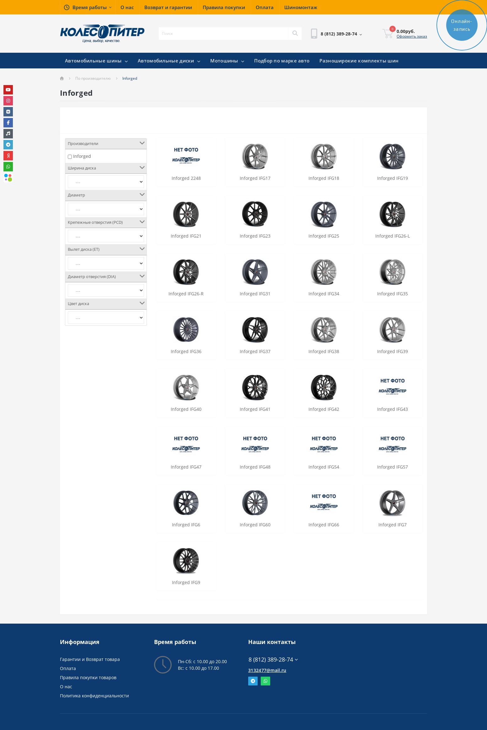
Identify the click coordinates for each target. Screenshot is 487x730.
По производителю (93, 78)
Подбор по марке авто (281, 60)
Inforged (82, 156)
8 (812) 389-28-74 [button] (273, 659)
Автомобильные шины (96, 60)
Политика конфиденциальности (94, 696)
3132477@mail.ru (267, 670)
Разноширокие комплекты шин (359, 60)
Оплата (68, 668)
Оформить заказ (412, 36)
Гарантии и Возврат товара (90, 659)
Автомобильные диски (169, 60)
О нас (66, 687)
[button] (87, 7)
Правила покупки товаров (88, 677)
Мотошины (227, 60)
